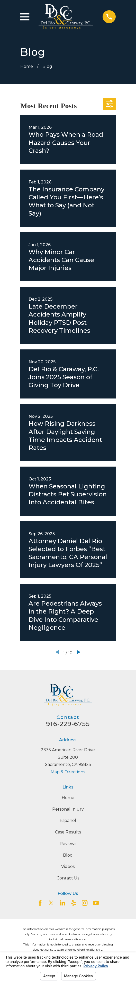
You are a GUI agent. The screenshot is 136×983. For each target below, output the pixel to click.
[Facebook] (40, 903)
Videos (68, 866)
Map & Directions (68, 771)
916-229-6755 (68, 724)
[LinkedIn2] (62, 903)
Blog (68, 855)
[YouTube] (96, 903)
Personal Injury (68, 809)
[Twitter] (51, 903)
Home (68, 797)
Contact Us (68, 878)
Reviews (68, 843)
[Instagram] (84, 903)
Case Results (68, 832)
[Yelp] (73, 903)
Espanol (68, 820)
